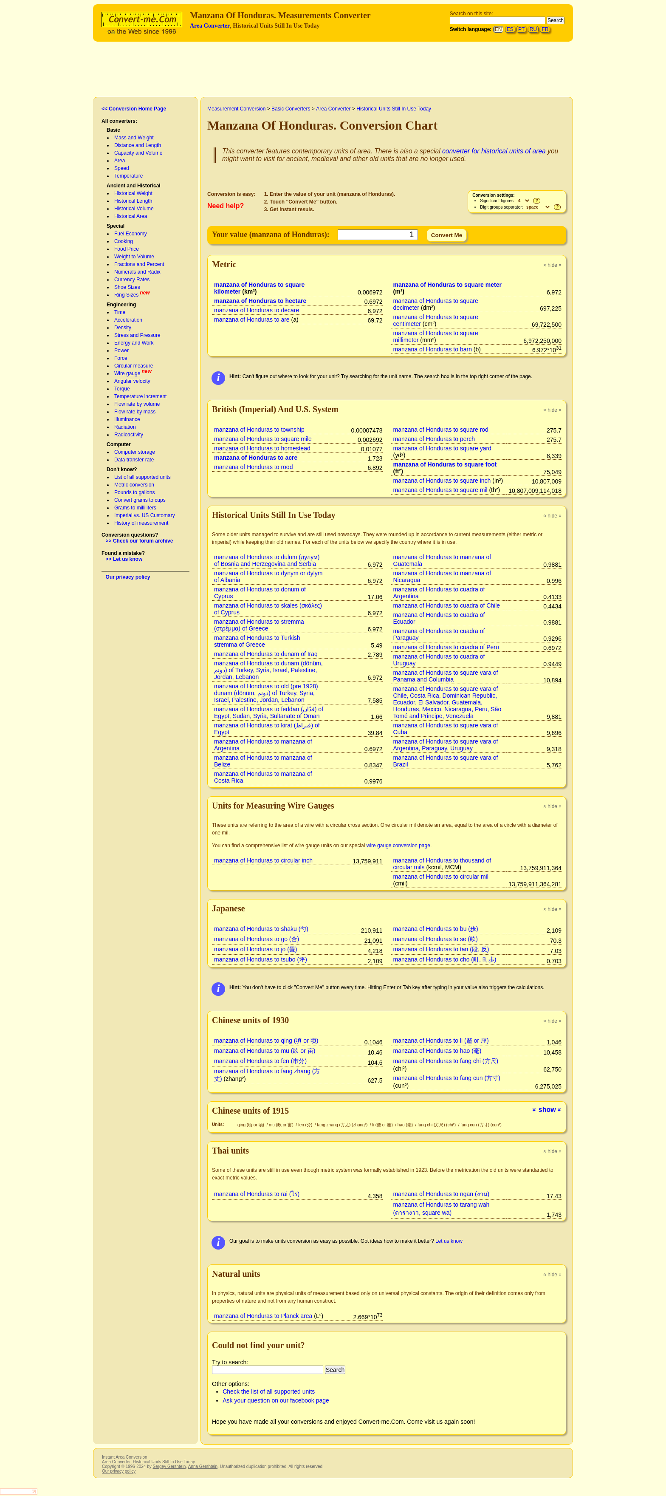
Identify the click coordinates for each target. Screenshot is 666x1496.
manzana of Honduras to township (259, 429)
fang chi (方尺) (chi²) (437, 1125)
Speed (121, 168)
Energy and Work (134, 343)
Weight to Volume (134, 257)
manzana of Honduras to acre (255, 457)
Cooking (123, 241)
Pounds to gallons (134, 492)
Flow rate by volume (137, 404)
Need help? (225, 205)
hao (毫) (406, 1125)
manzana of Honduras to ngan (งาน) (441, 1194)
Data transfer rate (134, 460)
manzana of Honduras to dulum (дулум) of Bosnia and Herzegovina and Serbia (266, 560)
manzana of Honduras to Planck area (263, 1315)
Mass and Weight (134, 138)
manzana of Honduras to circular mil (440, 876)
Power (121, 350)
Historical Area (130, 216)
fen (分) (305, 1125)
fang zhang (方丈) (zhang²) (343, 1125)
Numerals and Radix (137, 272)
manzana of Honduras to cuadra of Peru (446, 647)
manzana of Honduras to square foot (445, 464)
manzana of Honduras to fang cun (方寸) (446, 1078)
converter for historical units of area (494, 151)
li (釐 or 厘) (383, 1125)
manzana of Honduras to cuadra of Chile (446, 605)
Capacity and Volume (138, 153)
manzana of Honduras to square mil (440, 489)
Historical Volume (134, 209)
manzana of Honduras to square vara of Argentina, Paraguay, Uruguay (445, 745)
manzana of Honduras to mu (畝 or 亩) (264, 1050)
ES (510, 29)
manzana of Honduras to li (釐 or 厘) (441, 1040)
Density (122, 328)
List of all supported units (142, 477)
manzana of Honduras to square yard (442, 448)
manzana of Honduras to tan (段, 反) (441, 949)
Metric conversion (134, 485)
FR (545, 29)
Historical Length (133, 201)
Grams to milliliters (135, 508)
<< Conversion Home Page (134, 109)
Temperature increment (140, 396)
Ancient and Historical (134, 186)
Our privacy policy (128, 577)
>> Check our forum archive (139, 541)
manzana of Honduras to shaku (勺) (261, 928)
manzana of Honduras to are (252, 319)
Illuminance (127, 419)
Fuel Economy (130, 234)
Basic (113, 130)
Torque (122, 389)
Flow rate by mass (134, 412)
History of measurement (141, 523)
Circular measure (133, 366)
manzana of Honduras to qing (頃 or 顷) (266, 1040)
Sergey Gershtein (169, 1466)
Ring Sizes (126, 295)
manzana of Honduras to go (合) (256, 939)
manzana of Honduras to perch (434, 439)
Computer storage (134, 452)
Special (115, 226)
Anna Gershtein (202, 1466)
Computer (119, 444)
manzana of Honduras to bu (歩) (435, 928)
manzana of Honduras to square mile (263, 439)
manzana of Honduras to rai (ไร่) (256, 1194)
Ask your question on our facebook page (276, 1400)
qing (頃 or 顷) (251, 1125)
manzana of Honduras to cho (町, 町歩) (445, 959)
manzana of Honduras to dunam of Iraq (266, 653)
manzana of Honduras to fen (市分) (260, 1061)
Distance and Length (137, 145)
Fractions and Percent (139, 264)
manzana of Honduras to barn (432, 349)
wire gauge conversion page (398, 845)
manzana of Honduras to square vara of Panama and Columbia (445, 676)
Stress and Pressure (137, 335)
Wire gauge (127, 373)
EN (498, 29)
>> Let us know (124, 559)
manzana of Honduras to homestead (262, 448)
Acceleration (128, 320)
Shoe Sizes (127, 287)
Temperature (128, 176)
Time (119, 312)
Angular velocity (132, 381)
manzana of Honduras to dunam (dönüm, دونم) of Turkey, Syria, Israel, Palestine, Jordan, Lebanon (268, 670)
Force (120, 358)
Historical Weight (133, 193)
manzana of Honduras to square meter (447, 284)
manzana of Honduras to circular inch (263, 860)
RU (533, 29)
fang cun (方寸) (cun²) (481, 1125)
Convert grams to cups (140, 500)
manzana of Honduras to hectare (260, 300)
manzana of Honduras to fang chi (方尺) (446, 1061)
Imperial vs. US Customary (144, 515)
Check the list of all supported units (269, 1391)
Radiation (125, 427)
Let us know (449, 1241)
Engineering (121, 305)
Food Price (126, 249)
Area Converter (210, 26)
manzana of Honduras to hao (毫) (437, 1050)
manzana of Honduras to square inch (442, 480)
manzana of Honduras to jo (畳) (255, 949)
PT (521, 29)
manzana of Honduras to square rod (440, 429)
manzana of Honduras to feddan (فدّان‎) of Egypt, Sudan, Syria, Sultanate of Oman (268, 712)
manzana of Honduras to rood (253, 467)
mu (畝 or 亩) (282, 1125)
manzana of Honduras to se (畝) (435, 939)
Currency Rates (132, 280)
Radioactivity (128, 435)
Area (119, 161)
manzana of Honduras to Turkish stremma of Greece (257, 641)
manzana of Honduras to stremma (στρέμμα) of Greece (259, 625)
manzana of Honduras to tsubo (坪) (260, 959)
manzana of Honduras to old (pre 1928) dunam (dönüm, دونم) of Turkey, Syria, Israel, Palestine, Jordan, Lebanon (266, 693)
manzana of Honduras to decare (256, 310)
